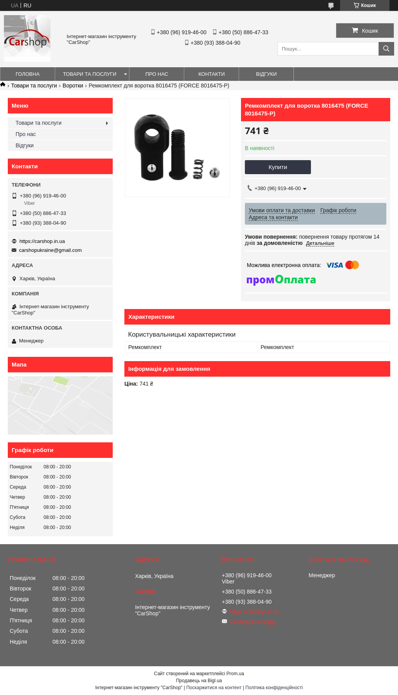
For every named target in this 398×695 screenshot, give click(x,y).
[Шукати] (386, 49)
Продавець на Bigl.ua (199, 680)
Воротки (73, 85)
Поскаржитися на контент (213, 687)
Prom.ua (235, 673)
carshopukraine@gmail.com (50, 250)
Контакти (211, 74)
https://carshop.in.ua (42, 241)
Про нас (156, 74)
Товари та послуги (89, 74)
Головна (28, 74)
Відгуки (266, 74)
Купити (278, 167)
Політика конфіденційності (274, 687)
